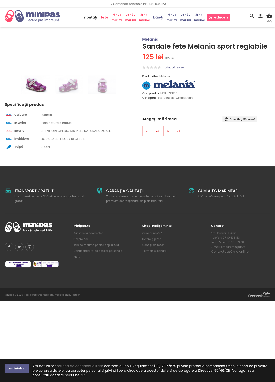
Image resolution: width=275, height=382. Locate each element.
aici (83, 375)
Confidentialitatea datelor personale (98, 331)
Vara (190, 98)
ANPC (77, 337)
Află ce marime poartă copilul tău (96, 325)
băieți (158, 17)
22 (157, 131)
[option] (35, 165)
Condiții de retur (153, 325)
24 (178, 131)
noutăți (90, 17)
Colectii (181, 98)
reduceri (218, 17)
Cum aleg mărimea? (239, 119)
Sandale (169, 98)
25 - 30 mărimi (130, 17)
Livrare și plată (151, 320)
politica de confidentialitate (80, 366)
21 (147, 131)
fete (104, 17)
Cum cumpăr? (152, 314)
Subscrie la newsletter (88, 314)
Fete (160, 98)
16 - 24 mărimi (117, 17)
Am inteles (16, 368)
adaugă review (174, 67)
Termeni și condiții (154, 331)
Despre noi (81, 320)
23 (168, 131)
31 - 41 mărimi (144, 17)
